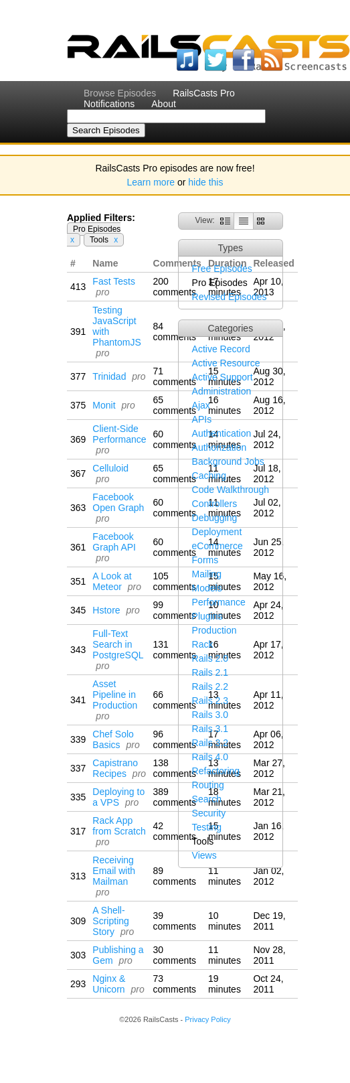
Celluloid (110, 468)
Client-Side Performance (119, 434)
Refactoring (216, 771)
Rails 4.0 (210, 756)
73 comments (175, 984)
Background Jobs (228, 461)
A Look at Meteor (111, 581)
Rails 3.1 (210, 728)
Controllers (215, 503)
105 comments (175, 581)
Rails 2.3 (210, 700)
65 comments (175, 405)
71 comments (175, 376)
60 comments (175, 439)
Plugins (207, 616)
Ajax (201, 405)
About (163, 103)
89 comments (175, 876)
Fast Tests (113, 281)
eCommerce (217, 545)
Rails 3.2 (210, 742)
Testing (207, 827)
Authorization (219, 447)
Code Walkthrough (230, 489)
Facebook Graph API (114, 542)
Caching (209, 475)
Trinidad (109, 376)
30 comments (175, 955)
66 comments (175, 700)
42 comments (175, 831)
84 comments (175, 331)
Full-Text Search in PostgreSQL (117, 644)
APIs (202, 419)
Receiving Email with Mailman (113, 871)
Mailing (207, 574)
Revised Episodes (229, 296)
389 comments (175, 797)
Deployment (217, 531)
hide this (205, 182)
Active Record (221, 349)
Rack (202, 644)
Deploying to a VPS (118, 797)
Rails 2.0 (210, 658)
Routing (208, 785)
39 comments (175, 921)
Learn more (151, 182)
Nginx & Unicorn (108, 984)
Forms (205, 560)
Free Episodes (222, 268)
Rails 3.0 (210, 714)
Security (209, 813)
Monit (103, 405)
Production (214, 630)
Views (204, 855)
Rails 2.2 (210, 686)
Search (207, 799)
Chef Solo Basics (112, 739)
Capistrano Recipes (115, 768)
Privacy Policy (207, 1019)
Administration (222, 391)
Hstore (106, 610)
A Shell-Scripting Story (110, 921)
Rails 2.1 (210, 672)
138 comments (175, 768)
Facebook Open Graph (118, 502)
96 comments (175, 739)
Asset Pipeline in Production (114, 694)
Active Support (222, 377)
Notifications (109, 103)
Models (207, 588)
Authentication (222, 433)
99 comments (175, 610)
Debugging (215, 517)
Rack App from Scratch (118, 826)
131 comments (175, 649)
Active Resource (226, 363)
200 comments (175, 286)
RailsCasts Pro (204, 93)
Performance (219, 602)
